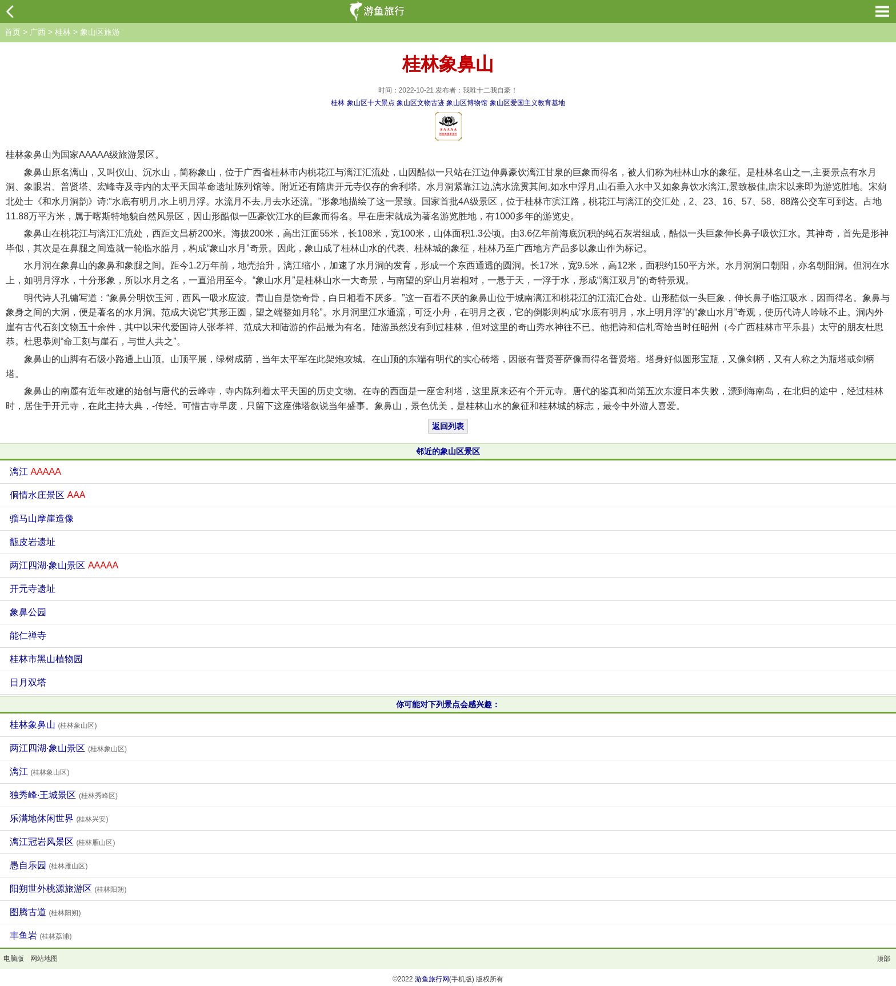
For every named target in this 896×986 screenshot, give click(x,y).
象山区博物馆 (466, 103)
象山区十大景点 (371, 103)
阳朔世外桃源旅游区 (68, 888)
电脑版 (13, 959)
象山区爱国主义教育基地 (527, 103)
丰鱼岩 (40, 935)
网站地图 (44, 959)
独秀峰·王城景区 (64, 795)
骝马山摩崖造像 (42, 518)
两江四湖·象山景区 (64, 565)
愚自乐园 (48, 865)
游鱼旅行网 (432, 979)
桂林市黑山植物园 (46, 659)
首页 (13, 32)
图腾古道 (45, 912)
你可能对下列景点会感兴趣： (448, 704)
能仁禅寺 (28, 635)
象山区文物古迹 (421, 103)
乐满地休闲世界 (59, 818)
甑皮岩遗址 (32, 542)
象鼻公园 (28, 612)
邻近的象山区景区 (448, 451)
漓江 (35, 471)
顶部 (883, 959)
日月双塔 (28, 682)
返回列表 (448, 426)
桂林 (63, 32)
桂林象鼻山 (53, 725)
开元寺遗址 (32, 589)
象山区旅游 (100, 32)
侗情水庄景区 (47, 495)
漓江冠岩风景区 (62, 842)
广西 (38, 32)
